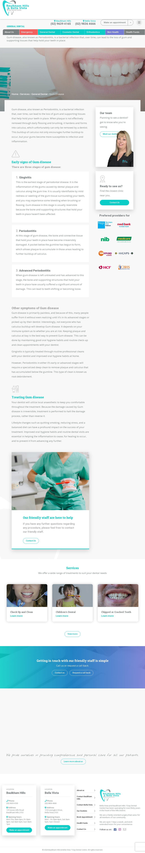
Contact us (60, 673)
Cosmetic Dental (70, 32)
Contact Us (31, 541)
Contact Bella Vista (86, 805)
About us (86, 790)
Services (25, 94)
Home (15, 94)
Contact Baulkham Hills (86, 797)
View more (72, 634)
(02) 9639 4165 (61, 23)
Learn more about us (73, 761)
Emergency (26, 32)
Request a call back (81, 673)
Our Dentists (86, 811)
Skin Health (113, 32)
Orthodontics (93, 32)
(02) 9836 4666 (85, 23)
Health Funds (132, 32)
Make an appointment (19, 830)
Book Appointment (86, 817)
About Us (9, 32)
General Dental (47, 32)
